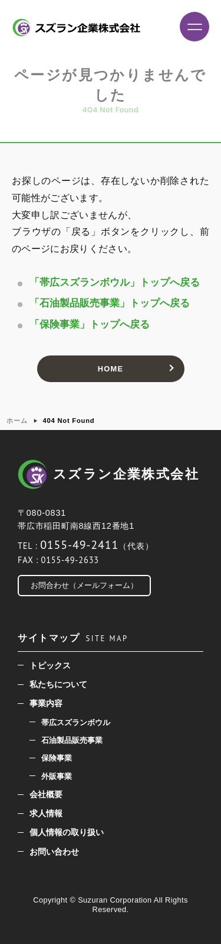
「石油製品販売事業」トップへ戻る (109, 303)
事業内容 (45, 703)
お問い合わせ (54, 851)
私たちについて (58, 684)
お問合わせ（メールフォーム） (84, 585)
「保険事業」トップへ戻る (89, 324)
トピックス (50, 665)
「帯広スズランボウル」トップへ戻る (114, 282)
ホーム (16, 420)
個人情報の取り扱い (66, 832)
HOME (111, 368)
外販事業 (56, 776)
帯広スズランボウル (75, 722)
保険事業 (56, 758)
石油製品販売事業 (72, 740)
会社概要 (45, 794)
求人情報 (45, 813)
